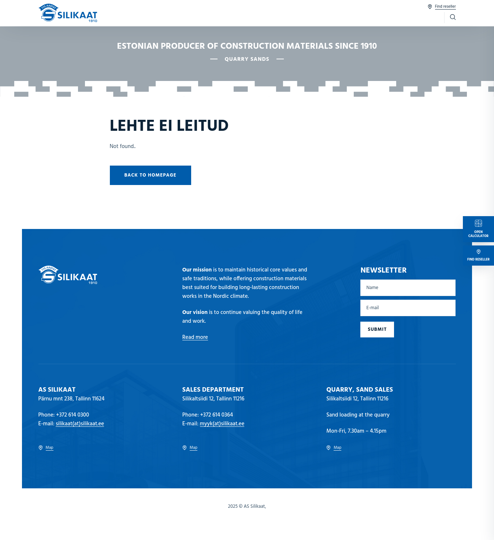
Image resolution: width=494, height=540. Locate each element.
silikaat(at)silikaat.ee (80, 423)
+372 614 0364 (216, 415)
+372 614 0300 (72, 415)
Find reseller (442, 7)
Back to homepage (151, 175)
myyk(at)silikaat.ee (222, 423)
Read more (195, 337)
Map (45, 448)
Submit (377, 329)
